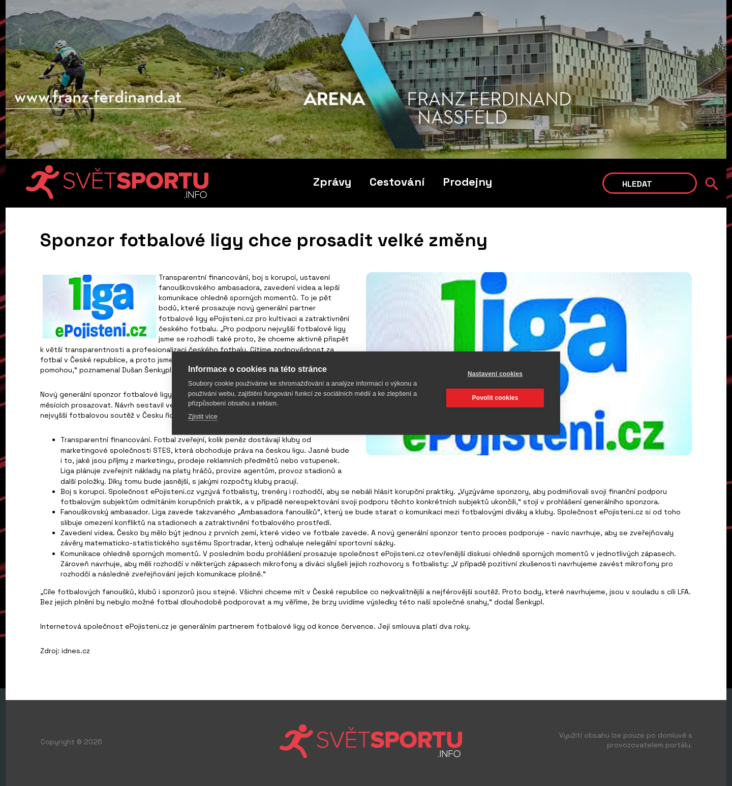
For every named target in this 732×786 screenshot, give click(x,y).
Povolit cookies (495, 397)
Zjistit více (203, 416)
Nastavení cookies (495, 373)
